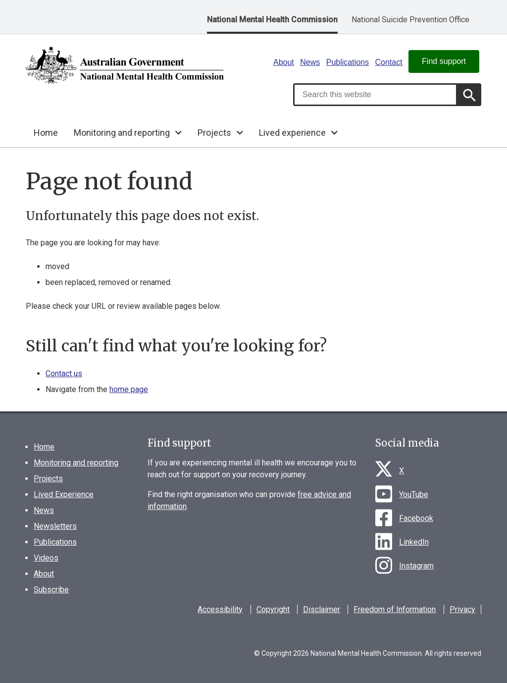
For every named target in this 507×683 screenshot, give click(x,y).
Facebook (416, 518)
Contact (388, 62)
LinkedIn (414, 542)
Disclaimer (321, 609)
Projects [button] (214, 132)
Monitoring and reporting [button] (122, 132)
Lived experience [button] (292, 132)
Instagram (416, 565)
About (283, 62)
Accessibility (220, 609)
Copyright (273, 609)
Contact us (64, 373)
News (310, 62)
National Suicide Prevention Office (410, 19)
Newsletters (55, 526)
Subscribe (51, 589)
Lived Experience (64, 494)
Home (46, 132)
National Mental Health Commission (272, 19)
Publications (347, 62)
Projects (48, 478)
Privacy (462, 609)
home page (128, 389)
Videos (46, 558)
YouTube (413, 494)
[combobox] (375, 94)
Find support (444, 61)
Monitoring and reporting (76, 462)
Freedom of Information (395, 609)
